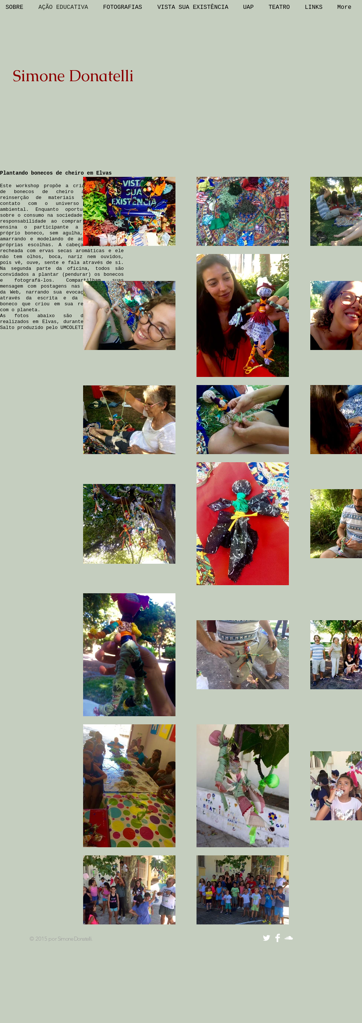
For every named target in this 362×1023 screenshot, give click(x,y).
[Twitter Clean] (266, 938)
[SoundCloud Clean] (288, 938)
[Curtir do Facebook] (316, 938)
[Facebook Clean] (277, 938)
